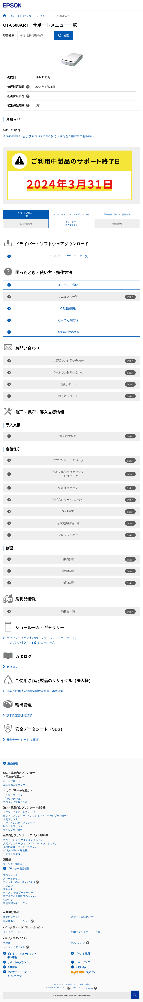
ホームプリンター (13, 781)
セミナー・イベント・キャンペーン (19, 974)
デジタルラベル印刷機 (15, 850)
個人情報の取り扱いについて (58, 988)
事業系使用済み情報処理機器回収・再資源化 (35, 691)
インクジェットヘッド (15, 932)
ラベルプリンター (13, 829)
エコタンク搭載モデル (15, 802)
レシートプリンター (14, 826)
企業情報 (12, 967)
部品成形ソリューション (16, 921)
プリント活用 (82, 953)
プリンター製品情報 (18, 868)
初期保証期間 (18, 105)
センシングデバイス (14, 947)
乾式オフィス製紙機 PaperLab (19, 896)
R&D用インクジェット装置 (85, 932)
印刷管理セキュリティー (16, 903)
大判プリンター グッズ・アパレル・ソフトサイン (30, 843)
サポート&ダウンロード (20, 962)
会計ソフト (9, 900)
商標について (78, 987)
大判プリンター (11, 819)
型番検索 (8, 35)
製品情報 (12, 763)
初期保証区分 (18, 96)
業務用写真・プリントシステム (20, 847)
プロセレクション (13, 798)
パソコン (8, 886)
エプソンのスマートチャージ (19, 812)
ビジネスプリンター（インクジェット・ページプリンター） (36, 815)
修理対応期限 (18, 86)
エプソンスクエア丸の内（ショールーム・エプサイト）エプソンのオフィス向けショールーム (42, 640)
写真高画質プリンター (15, 785)
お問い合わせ (82, 967)
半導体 (6, 943)
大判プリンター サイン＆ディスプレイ (24, 840)
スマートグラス (11, 878)
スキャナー (9, 889)
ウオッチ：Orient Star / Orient (19, 882)
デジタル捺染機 (11, 854)
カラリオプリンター (14, 795)
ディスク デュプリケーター (18, 892)
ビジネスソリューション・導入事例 (22, 955)
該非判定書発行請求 (19, 715)
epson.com (90, 989)
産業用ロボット (11, 917)
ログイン (83, 972)
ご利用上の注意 (84, 984)
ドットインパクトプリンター (19, 823)
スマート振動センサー (83, 917)
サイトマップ (58, 984)
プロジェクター (11, 875)
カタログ (12, 666)
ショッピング (82, 962)
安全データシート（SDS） (24, 739)
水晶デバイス (78, 943)
